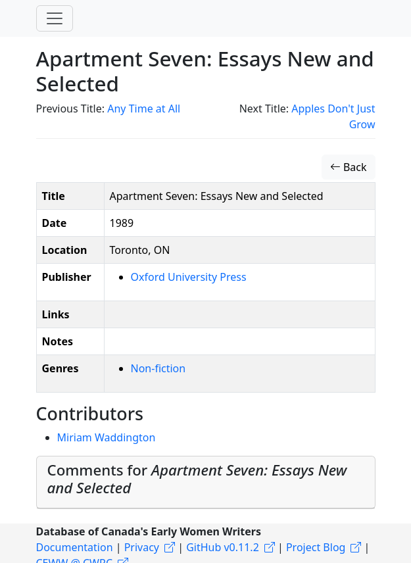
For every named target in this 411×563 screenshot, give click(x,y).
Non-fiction (158, 368)
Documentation (74, 547)
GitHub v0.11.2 (222, 547)
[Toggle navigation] (54, 18)
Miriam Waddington (106, 437)
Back (348, 167)
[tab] (206, 482)
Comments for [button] (197, 479)
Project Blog (315, 547)
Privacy (141, 547)
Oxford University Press (189, 277)
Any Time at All (143, 108)
